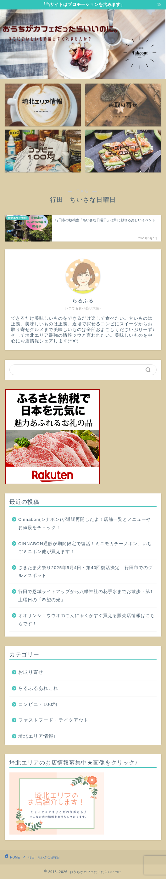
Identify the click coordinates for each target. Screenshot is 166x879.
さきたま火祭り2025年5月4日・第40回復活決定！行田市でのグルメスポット (85, 571)
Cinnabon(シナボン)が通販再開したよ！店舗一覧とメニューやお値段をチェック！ (84, 523)
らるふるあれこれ (38, 688)
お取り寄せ (30, 672)
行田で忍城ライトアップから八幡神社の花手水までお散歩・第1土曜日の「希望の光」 (85, 595)
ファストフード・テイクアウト (53, 720)
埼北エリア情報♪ (37, 736)
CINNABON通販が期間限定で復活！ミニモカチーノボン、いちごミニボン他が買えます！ (85, 547)
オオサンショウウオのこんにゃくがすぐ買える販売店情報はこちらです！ (86, 619)
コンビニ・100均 (37, 704)
